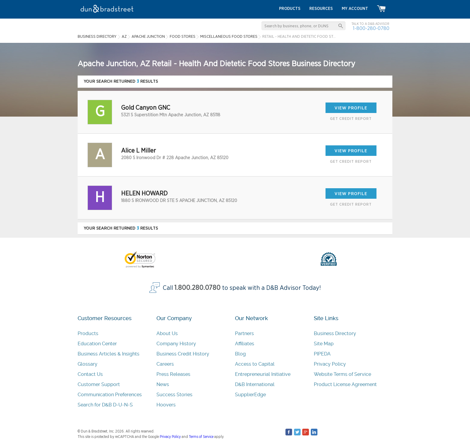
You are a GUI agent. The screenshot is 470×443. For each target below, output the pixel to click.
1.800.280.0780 (197, 287)
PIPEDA (322, 354)
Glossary (87, 364)
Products (88, 333)
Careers (165, 364)
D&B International (255, 384)
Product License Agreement (345, 384)
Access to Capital (255, 364)
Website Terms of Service (342, 374)
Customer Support (99, 384)
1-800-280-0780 (371, 28)
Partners (244, 333)
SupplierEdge (250, 394)
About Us (167, 333)
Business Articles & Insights (108, 354)
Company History (176, 343)
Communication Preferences (110, 394)
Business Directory (335, 333)
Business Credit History (182, 354)
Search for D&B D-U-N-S (105, 405)
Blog (240, 354)
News (162, 384)
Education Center (97, 343)
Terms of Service (201, 437)
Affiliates (244, 343)
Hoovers (166, 405)
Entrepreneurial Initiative (262, 374)
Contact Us (90, 374)
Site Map (324, 343)
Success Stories (174, 394)
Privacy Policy (330, 364)
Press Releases (173, 374)
